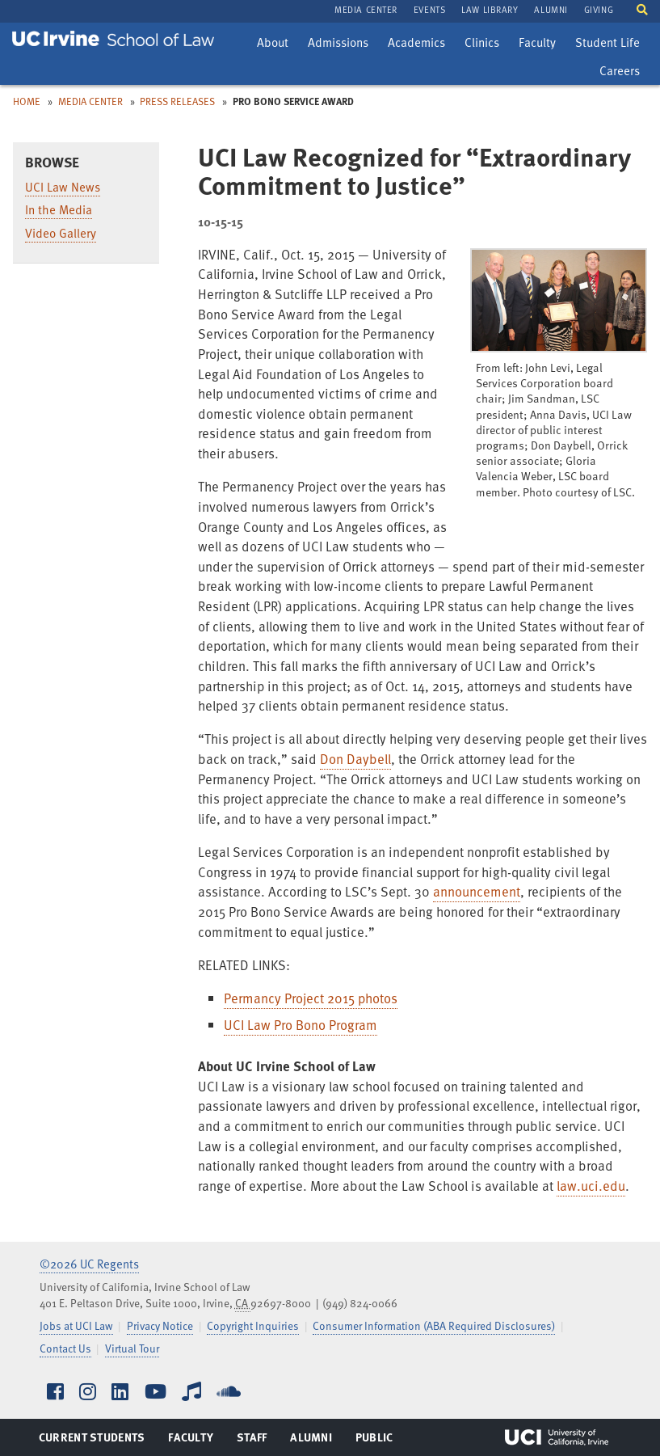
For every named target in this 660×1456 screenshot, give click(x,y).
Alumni (310, 1441)
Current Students (91, 1441)
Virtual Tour (132, 1348)
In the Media (58, 209)
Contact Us (65, 1348)
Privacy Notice (160, 1325)
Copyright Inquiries (253, 1325)
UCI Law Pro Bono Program (300, 1025)
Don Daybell (355, 759)
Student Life (607, 44)
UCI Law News (62, 187)
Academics (416, 44)
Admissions (337, 44)
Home (26, 101)
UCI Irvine (556, 1437)
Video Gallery (60, 233)
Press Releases (177, 101)
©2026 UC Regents (89, 1263)
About (276, 44)
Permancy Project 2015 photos (310, 998)
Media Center (90, 101)
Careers (623, 73)
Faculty (541, 44)
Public (375, 1441)
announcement (476, 891)
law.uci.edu (591, 1185)
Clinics (485, 44)
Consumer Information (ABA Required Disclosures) (434, 1325)
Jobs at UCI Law (76, 1325)
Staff (256, 1441)
